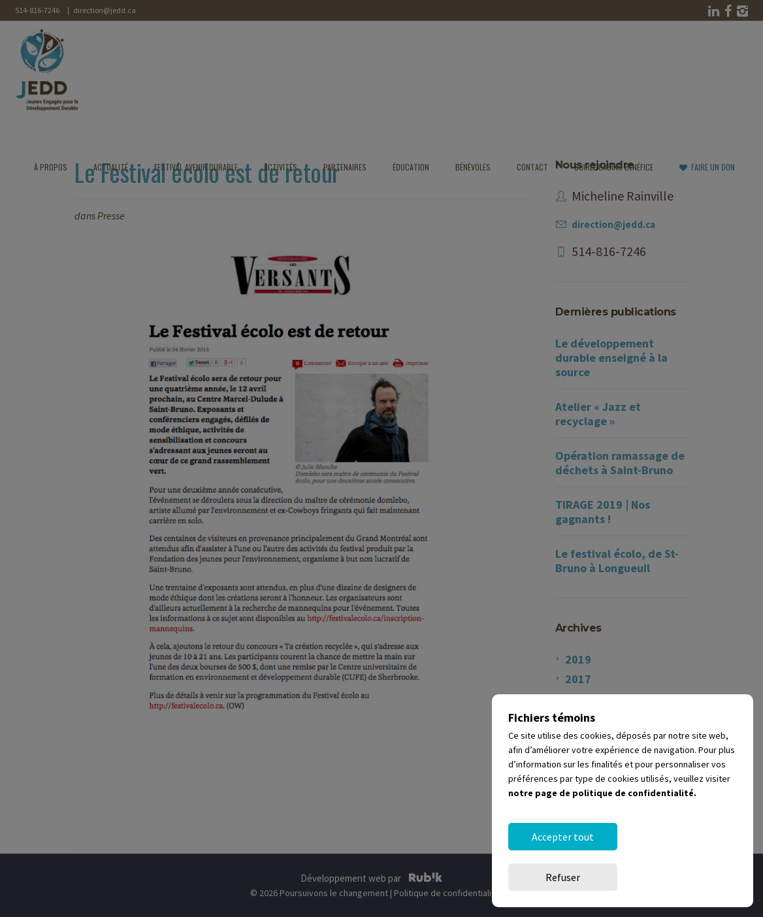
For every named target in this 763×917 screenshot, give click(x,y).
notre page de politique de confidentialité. (602, 833)
